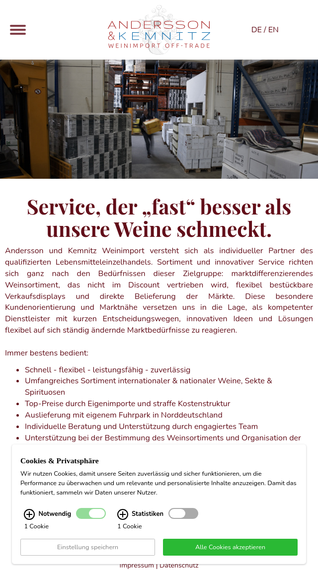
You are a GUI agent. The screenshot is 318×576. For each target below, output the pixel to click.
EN (273, 29)
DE (256, 29)
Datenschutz (178, 565)
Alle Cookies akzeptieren (230, 547)
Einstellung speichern (87, 547)
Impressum (137, 565)
